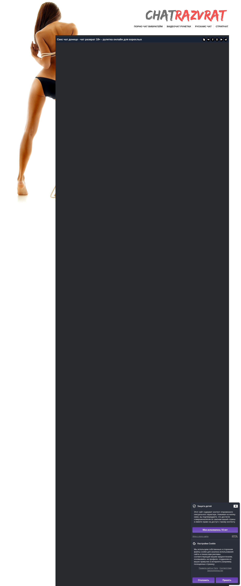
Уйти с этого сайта (200, 536)
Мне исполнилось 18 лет (215, 530)
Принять (227, 580)
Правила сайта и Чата (208, 568)
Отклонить (203, 580)
